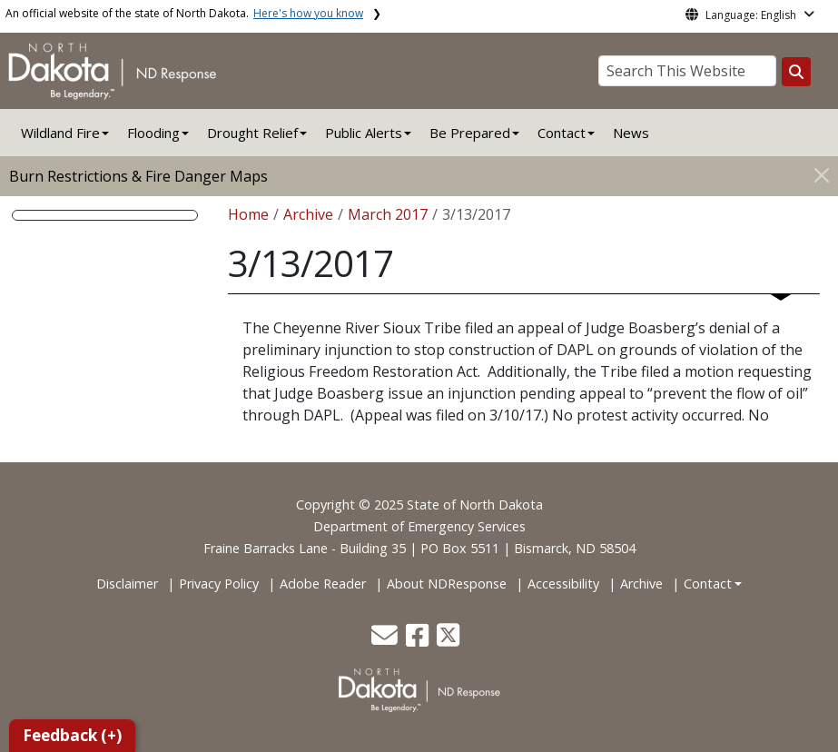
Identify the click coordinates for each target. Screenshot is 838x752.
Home (248, 214)
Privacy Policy (219, 583)
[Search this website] (796, 71)
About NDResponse (447, 583)
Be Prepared (469, 133)
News (631, 133)
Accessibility (563, 583)
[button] (386, 639)
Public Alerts (363, 133)
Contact (708, 583)
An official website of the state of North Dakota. (184, 13)
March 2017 (388, 214)
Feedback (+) (72, 735)
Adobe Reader (323, 583)
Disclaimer (127, 583)
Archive (308, 214)
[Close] (821, 174)
